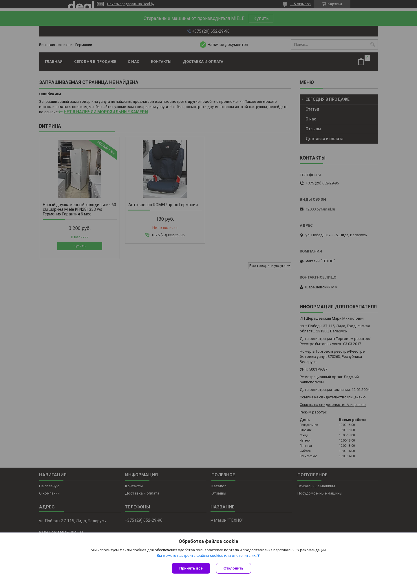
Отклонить (234, 568)
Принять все (191, 568)
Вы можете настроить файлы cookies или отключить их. (206, 555)
